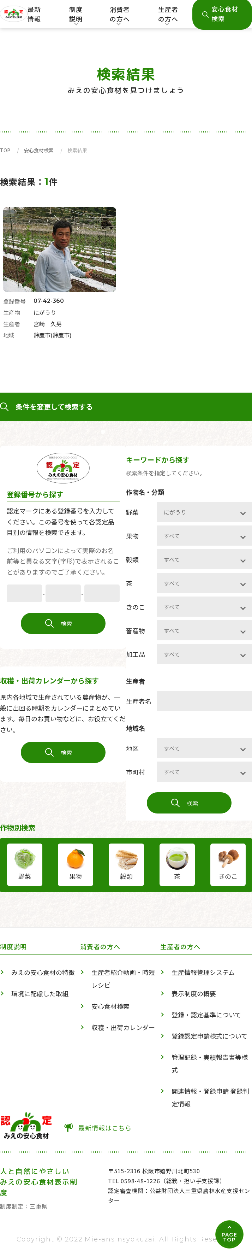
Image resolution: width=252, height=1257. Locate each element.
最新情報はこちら (105, 1127)
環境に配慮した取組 (39, 993)
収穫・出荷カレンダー (123, 1027)
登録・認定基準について (206, 1014)
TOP (5, 150)
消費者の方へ (120, 16)
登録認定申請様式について (209, 1035)
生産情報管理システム (203, 972)
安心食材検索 (39, 150)
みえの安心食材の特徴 (43, 972)
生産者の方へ (168, 16)
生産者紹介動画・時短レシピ (123, 978)
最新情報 (34, 14)
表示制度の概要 (194, 993)
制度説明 (76, 16)
